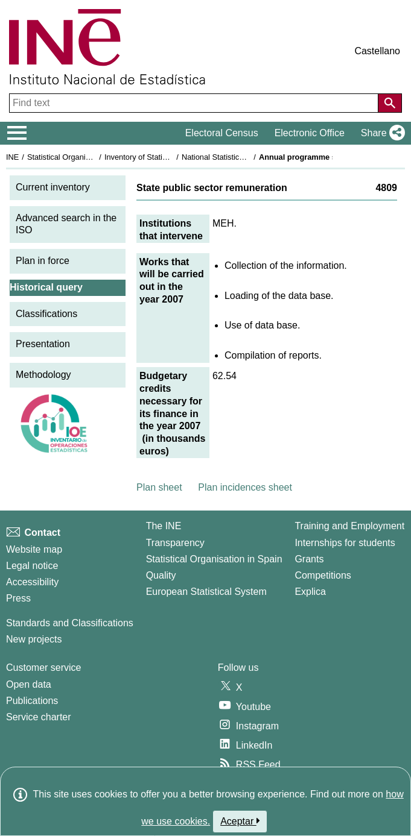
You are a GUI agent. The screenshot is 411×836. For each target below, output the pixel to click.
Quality (161, 575)
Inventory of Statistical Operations (162, 157)
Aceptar (240, 821)
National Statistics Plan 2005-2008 (241, 157)
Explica (310, 591)
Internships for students (345, 543)
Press (18, 598)
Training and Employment (349, 526)
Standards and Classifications (69, 623)
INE (12, 157)
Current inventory (53, 187)
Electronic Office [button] (310, 133)
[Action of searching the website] (390, 103)
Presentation (43, 344)
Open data (28, 684)
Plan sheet (159, 487)
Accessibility (32, 582)
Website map (34, 549)
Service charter (38, 717)
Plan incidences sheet (245, 487)
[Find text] (195, 103)
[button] (380, 133)
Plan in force (42, 261)
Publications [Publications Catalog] (32, 701)
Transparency (175, 543)
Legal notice (32, 566)
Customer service (43, 667)
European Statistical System (206, 591)
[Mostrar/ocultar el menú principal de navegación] (17, 133)
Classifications (46, 314)
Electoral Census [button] (221, 133)
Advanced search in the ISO (66, 224)
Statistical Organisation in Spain (81, 157)
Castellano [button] (377, 51)
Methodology (43, 374)
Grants (309, 559)
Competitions (323, 575)
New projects (34, 639)
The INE (164, 526)
